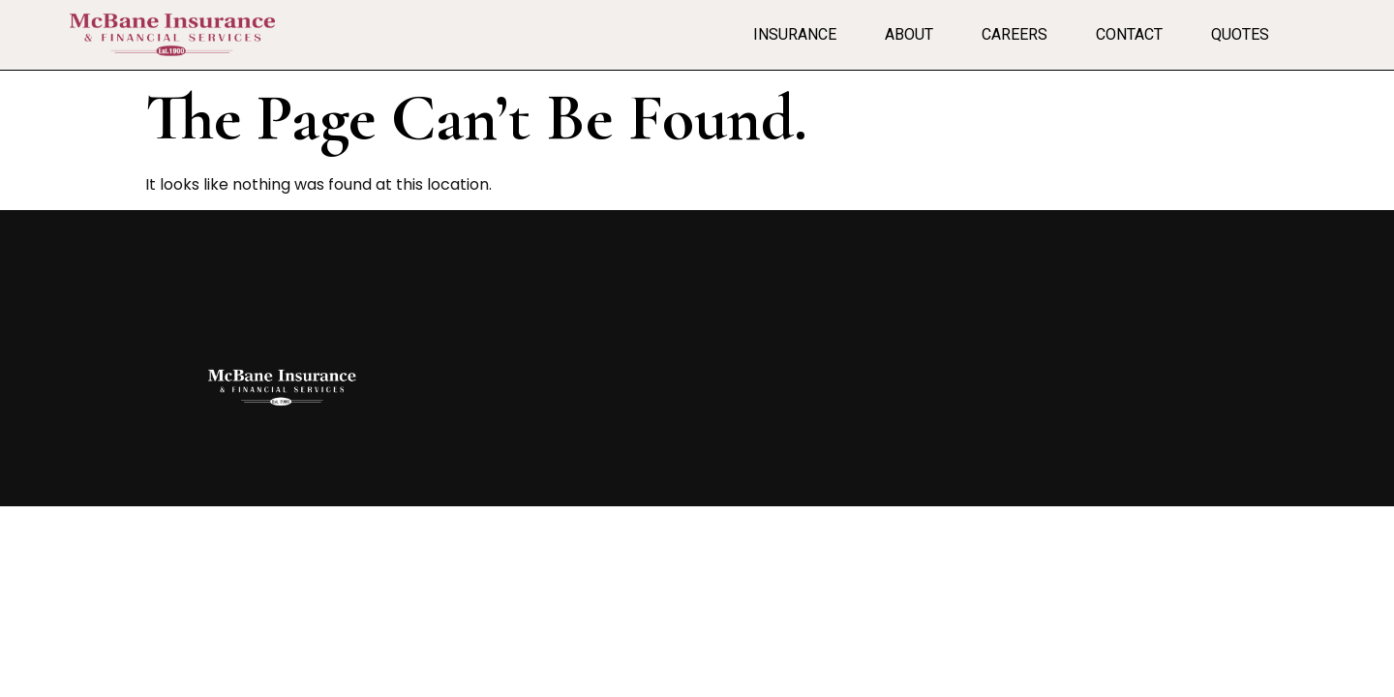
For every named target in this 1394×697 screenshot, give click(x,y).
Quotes (1240, 34)
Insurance (794, 34)
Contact (1129, 34)
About (909, 34)
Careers (1014, 34)
